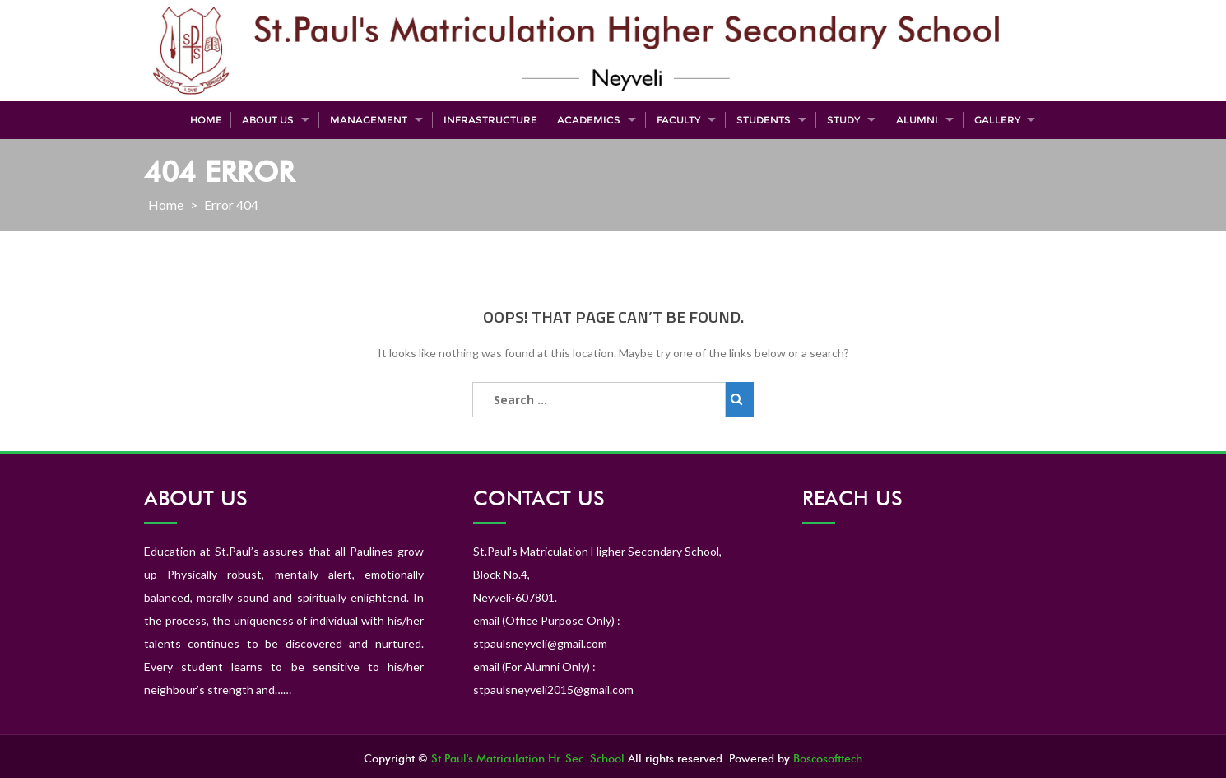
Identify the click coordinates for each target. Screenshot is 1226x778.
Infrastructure (490, 120)
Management (368, 120)
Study (843, 120)
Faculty (678, 120)
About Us (268, 120)
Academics (588, 120)
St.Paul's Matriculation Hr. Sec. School (528, 758)
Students (763, 120)
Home (206, 120)
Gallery (997, 120)
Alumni (917, 120)
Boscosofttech (827, 758)
